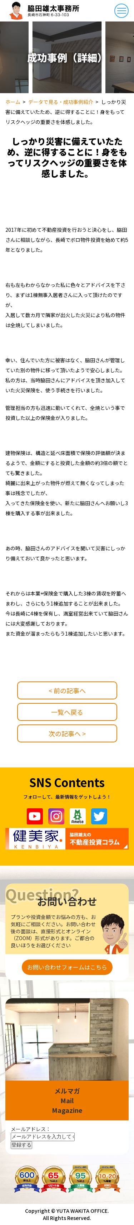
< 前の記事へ (67, 690)
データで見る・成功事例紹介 (60, 101)
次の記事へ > (67, 733)
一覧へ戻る (67, 712)
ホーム (12, 101)
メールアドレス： (31, 1129)
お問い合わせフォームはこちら (67, 967)
